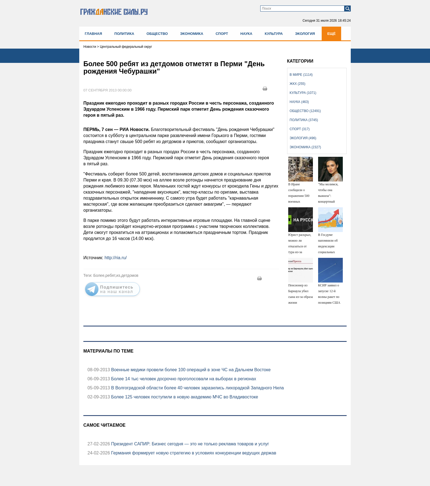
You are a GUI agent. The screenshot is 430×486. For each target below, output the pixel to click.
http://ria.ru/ (115, 257)
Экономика (191, 34)
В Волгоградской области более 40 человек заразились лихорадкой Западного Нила (197, 388)
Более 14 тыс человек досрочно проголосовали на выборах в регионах (183, 378)
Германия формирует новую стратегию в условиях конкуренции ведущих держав (193, 453)
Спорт (222, 34)
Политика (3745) (304, 120)
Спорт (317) (300, 129)
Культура (274, 34)
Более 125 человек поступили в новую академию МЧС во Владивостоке (184, 397)
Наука (246, 34)
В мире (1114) (301, 75)
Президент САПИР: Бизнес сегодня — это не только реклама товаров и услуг (189, 444)
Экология (305, 34)
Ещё (331, 34)
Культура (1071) (303, 93)
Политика (124, 34)
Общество (157, 34)
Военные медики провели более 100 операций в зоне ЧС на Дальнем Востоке (190, 369)
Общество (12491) (305, 111)
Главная (93, 34)
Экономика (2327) (305, 147)
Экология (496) (303, 138)
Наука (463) (299, 102)
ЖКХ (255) (297, 84)
